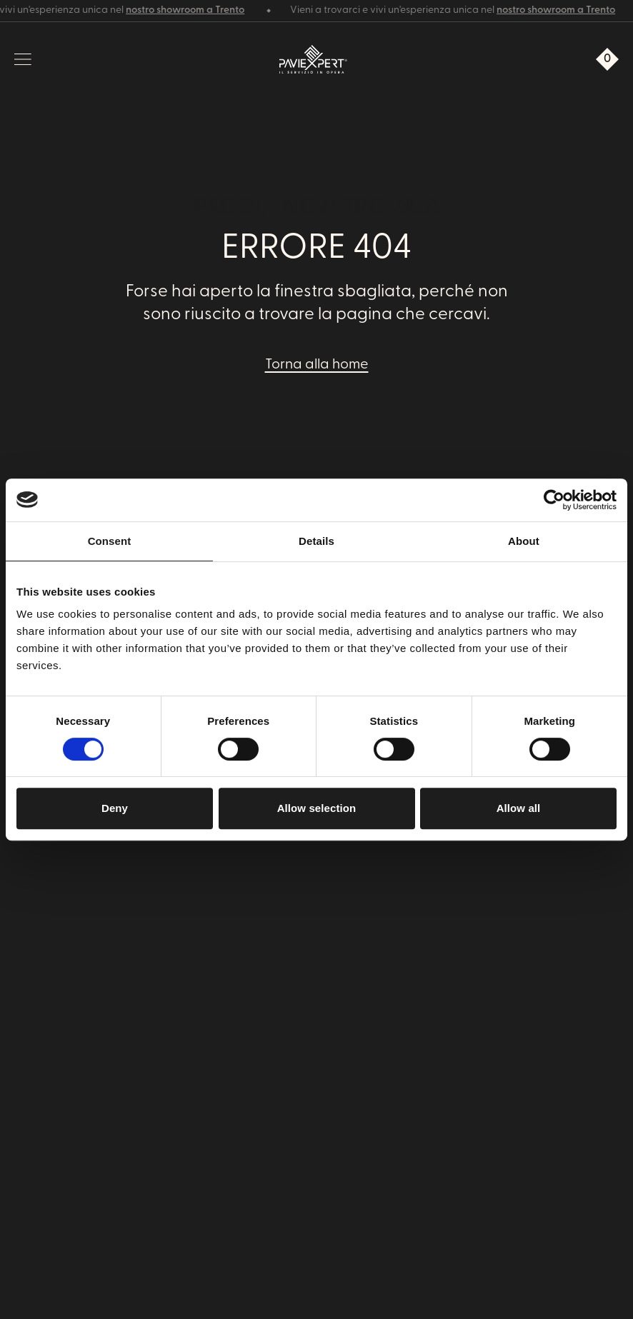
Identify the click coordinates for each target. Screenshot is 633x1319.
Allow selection (317, 808)
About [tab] (523, 541)
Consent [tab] (109, 541)
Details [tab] (316, 541)
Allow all (519, 808)
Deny (114, 808)
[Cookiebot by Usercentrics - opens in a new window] (554, 500)
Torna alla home (317, 365)
